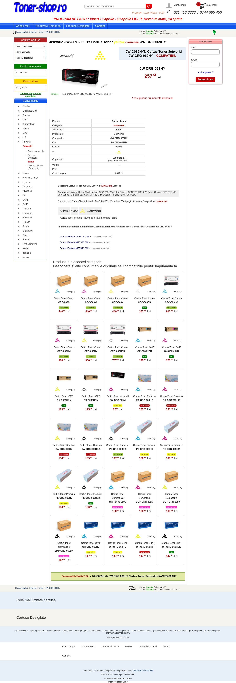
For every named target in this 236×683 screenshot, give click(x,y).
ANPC (166, 646)
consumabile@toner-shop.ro (118, 678)
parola (193, 59)
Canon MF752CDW (100, 242)
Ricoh (26, 226)
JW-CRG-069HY (53, 32)
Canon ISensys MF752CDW (74, 242)
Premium (27, 213)
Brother (26, 106)
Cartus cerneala (36, 151)
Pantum (27, 208)
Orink (25, 199)
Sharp (26, 235)
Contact (100, 25)
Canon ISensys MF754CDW (74, 248)
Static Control (30, 244)
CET (25, 119)
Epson (26, 128)
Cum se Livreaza (110, 646)
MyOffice (27, 191)
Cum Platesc (88, 646)
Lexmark (27, 186)
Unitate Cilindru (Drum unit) (35, 167)
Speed (26, 239)
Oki (24, 195)
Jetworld (32, 32)
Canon (26, 115)
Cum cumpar (68, 646)
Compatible (29, 124)
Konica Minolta (30, 177)
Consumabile (21, 32)
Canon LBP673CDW (102, 236)
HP (24, 137)
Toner (40, 32)
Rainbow (27, 217)
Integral (27, 141)
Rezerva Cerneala (32, 156)
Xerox (26, 257)
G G (25, 133)
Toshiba (27, 253)
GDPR (128, 646)
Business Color (30, 110)
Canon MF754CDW (100, 248)
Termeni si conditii (147, 646)
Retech (26, 222)
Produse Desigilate (78, 25)
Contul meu (180, 5)
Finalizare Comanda (48, 25)
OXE (25, 204)
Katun (26, 173)
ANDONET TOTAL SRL (143, 670)
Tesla (25, 248)
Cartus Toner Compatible (117, 498)
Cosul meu (211, 5)
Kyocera (27, 182)
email (193, 47)
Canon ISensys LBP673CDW (75, 236)
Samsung (28, 230)
